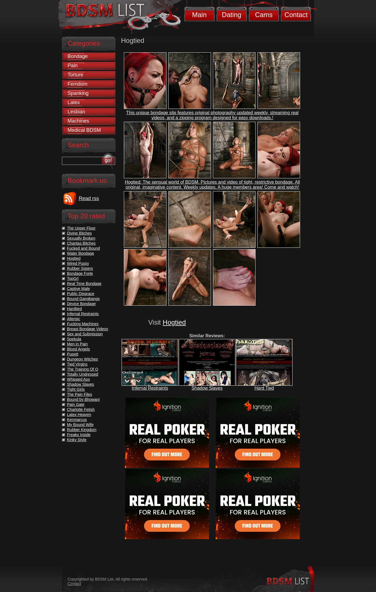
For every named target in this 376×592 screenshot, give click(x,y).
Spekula (74, 339)
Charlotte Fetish (81, 409)
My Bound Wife (80, 424)
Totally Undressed (82, 374)
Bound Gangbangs (83, 298)
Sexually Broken (81, 238)
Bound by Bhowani (83, 399)
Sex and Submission (85, 334)
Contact (296, 14)
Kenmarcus (77, 419)
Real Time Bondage (84, 283)
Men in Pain (77, 344)
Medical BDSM (84, 130)
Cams (264, 14)
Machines (78, 121)
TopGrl (72, 278)
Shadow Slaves (207, 388)
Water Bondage (80, 253)
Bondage (78, 56)
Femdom (77, 84)
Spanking (78, 93)
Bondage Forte (80, 273)
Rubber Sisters (80, 268)
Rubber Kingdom (81, 429)
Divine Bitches (79, 233)
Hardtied (74, 308)
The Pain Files (79, 394)
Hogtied (174, 322)
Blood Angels (78, 349)
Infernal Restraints (150, 388)
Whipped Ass (78, 379)
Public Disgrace (80, 293)
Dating (231, 14)
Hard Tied (264, 388)
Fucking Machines (83, 324)
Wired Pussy (78, 263)
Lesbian (76, 111)
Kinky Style (76, 439)
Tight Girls (76, 389)
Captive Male (78, 288)
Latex (74, 102)
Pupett (72, 354)
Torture (75, 75)
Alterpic (73, 319)
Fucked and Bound (83, 248)
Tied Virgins (77, 364)
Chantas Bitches (81, 243)
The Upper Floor (81, 228)
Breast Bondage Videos (87, 329)
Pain (73, 65)
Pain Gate (75, 404)
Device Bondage (81, 303)
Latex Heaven (79, 414)
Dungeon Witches (82, 359)
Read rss (89, 198)
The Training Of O (82, 369)
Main (199, 14)
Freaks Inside (78, 434)
